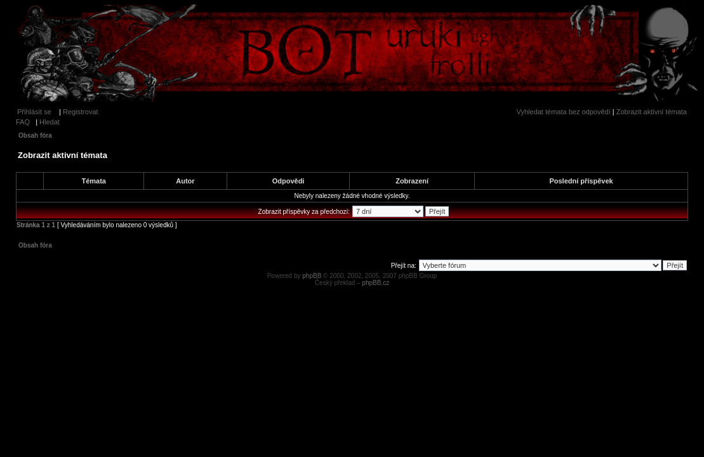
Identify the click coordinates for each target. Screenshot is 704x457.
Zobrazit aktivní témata (651, 112)
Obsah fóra (35, 135)
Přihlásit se (34, 112)
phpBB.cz (375, 282)
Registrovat (80, 112)
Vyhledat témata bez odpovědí (564, 112)
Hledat (49, 122)
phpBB (311, 275)
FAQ (23, 122)
